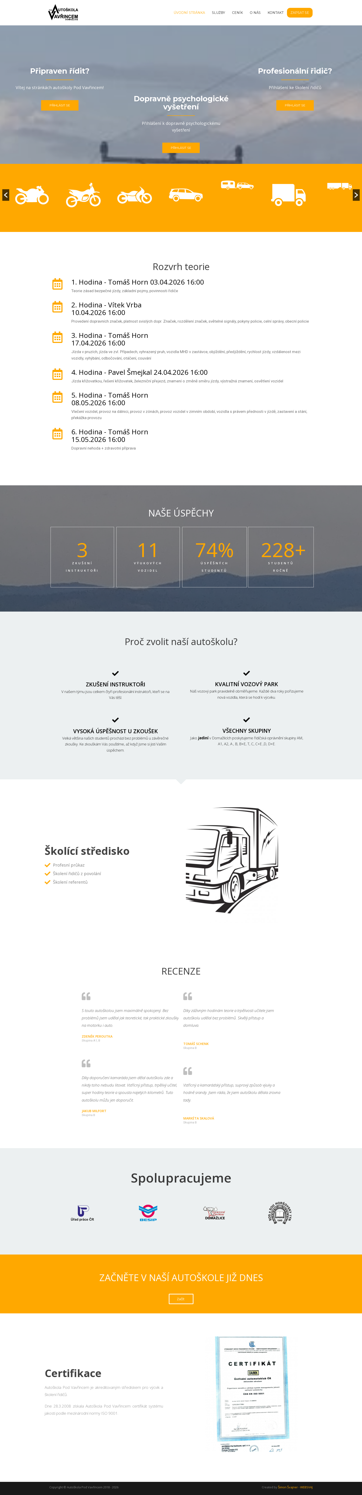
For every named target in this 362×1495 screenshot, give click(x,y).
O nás (255, 13)
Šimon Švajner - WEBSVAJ (295, 1487)
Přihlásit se (60, 105)
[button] (5, 195)
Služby (218, 13)
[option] (20, 206)
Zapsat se (299, 13)
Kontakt (276, 13)
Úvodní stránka (189, 13)
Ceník (237, 13)
